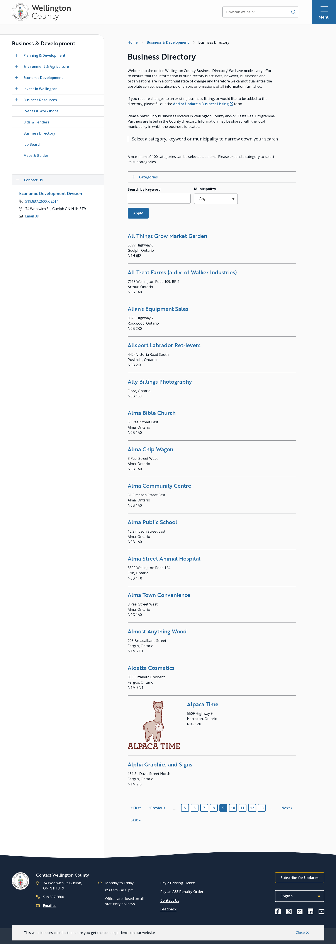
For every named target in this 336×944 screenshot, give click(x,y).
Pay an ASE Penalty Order (182, 891)
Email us (49, 905)
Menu (324, 17)
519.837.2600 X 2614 (41, 201)
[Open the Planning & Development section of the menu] (16, 55)
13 (263, 807)
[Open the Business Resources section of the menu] (16, 100)
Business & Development (168, 42)
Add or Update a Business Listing (201, 103)
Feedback (168, 909)
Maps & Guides (36, 155)
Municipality (205, 188)
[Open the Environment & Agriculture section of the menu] (16, 66)
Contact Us (169, 900)
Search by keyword (144, 189)
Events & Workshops (41, 111)
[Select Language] (299, 896)
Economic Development (43, 77)
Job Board (32, 144)
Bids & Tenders (36, 122)
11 (243, 807)
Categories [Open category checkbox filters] (148, 177)
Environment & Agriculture (46, 66)
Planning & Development (45, 55)
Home (133, 42)
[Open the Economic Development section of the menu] (16, 78)
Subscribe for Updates (300, 877)
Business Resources (40, 99)
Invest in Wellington (41, 88)
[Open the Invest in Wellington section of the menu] (16, 89)
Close (300, 932)
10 (234, 807)
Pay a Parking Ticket (177, 883)
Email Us (32, 216)
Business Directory (39, 133)
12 (253, 807)
